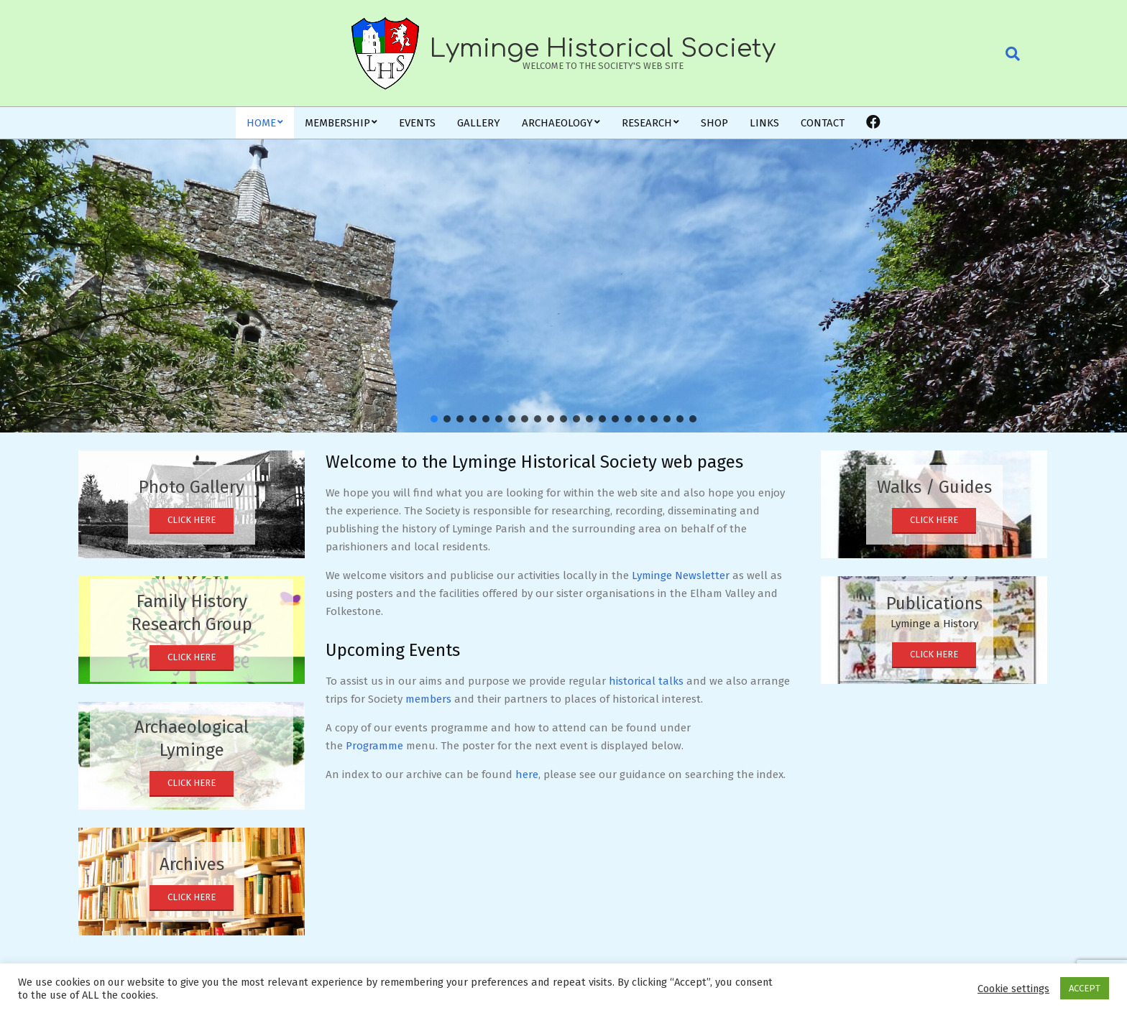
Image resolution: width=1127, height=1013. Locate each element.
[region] (563, 286)
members (428, 699)
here (526, 774)
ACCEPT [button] (1084, 988)
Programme (374, 745)
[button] (22, 285)
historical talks (646, 681)
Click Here (191, 519)
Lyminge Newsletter (681, 575)
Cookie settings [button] (1013, 988)
